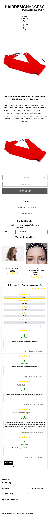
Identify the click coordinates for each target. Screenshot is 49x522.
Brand (12, 225)
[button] (44, 62)
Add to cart (25, 191)
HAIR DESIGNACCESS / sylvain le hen (27, 225)
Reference (19, 227)
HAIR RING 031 (12, 269)
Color (23, 177)
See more (8, 462)
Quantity (24, 184)
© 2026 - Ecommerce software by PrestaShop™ (17, 514)
